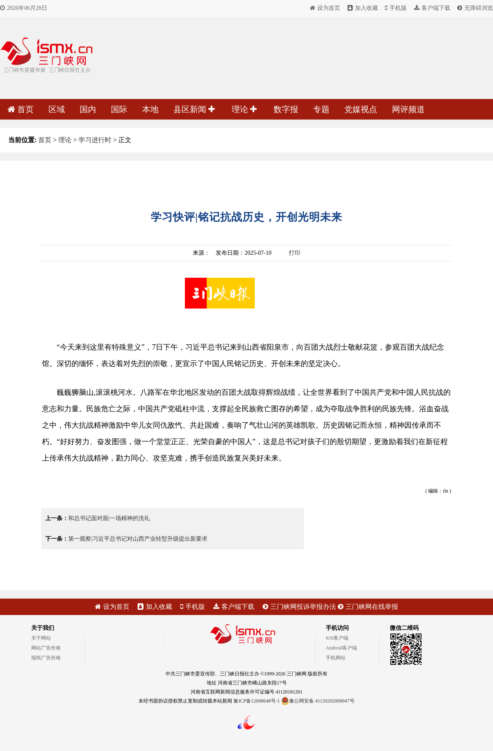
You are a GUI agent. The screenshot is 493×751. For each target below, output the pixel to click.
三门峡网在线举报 (368, 606)
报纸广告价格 (46, 658)
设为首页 (325, 8)
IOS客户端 (337, 638)
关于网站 (41, 638)
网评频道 (408, 109)
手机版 (396, 8)
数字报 (286, 109)
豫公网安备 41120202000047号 (318, 701)
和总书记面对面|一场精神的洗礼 (109, 518)
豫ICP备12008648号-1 (256, 701)
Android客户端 (341, 648)
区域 (56, 109)
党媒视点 (360, 109)
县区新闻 (194, 109)
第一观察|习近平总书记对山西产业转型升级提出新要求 (137, 539)
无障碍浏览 (475, 8)
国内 (88, 109)
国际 (119, 109)
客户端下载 (432, 8)
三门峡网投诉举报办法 (299, 606)
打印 (294, 253)
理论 (244, 109)
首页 (20, 109)
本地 (150, 109)
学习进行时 (94, 139)
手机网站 (336, 658)
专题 (321, 109)
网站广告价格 (46, 648)
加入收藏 (363, 8)
